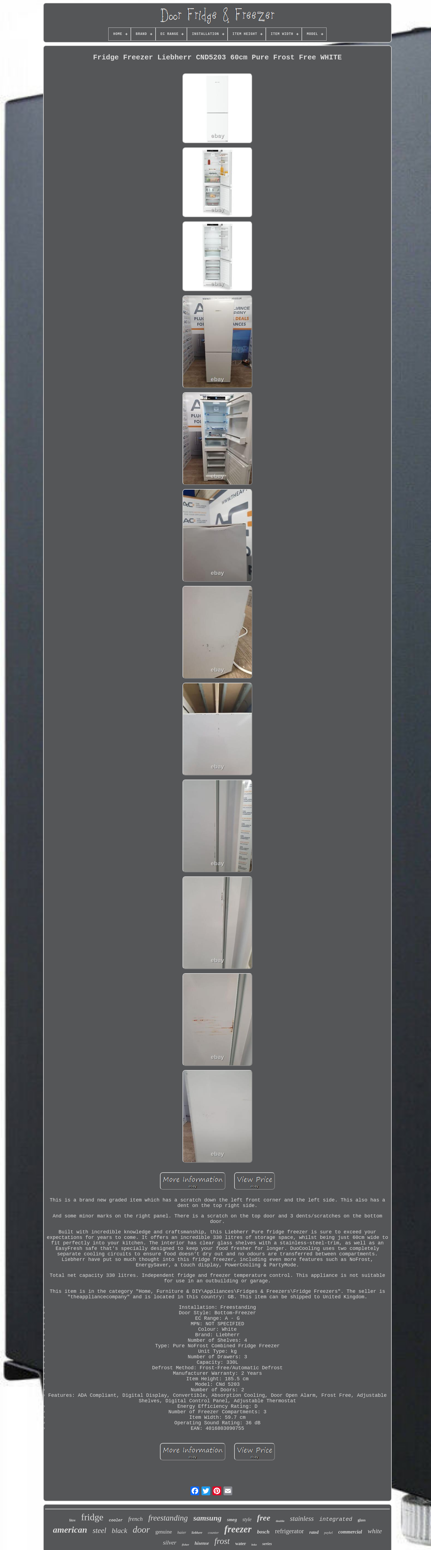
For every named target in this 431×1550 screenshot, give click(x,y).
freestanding (168, 1517)
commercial (350, 1532)
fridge (92, 1517)
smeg (232, 1519)
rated (314, 1532)
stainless (302, 1518)
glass (362, 1520)
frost (222, 1541)
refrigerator (289, 1531)
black (119, 1531)
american (70, 1530)
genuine (163, 1532)
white (375, 1531)
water (240, 1543)
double (280, 1520)
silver (169, 1542)
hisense (202, 1543)
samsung (207, 1518)
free (263, 1517)
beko (254, 1544)
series (267, 1543)
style (247, 1519)
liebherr (197, 1533)
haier (181, 1532)
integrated (335, 1519)
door (141, 1530)
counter (213, 1532)
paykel (328, 1533)
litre (72, 1520)
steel (99, 1530)
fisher (185, 1544)
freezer (238, 1529)
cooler (116, 1520)
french (135, 1519)
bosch (263, 1532)
